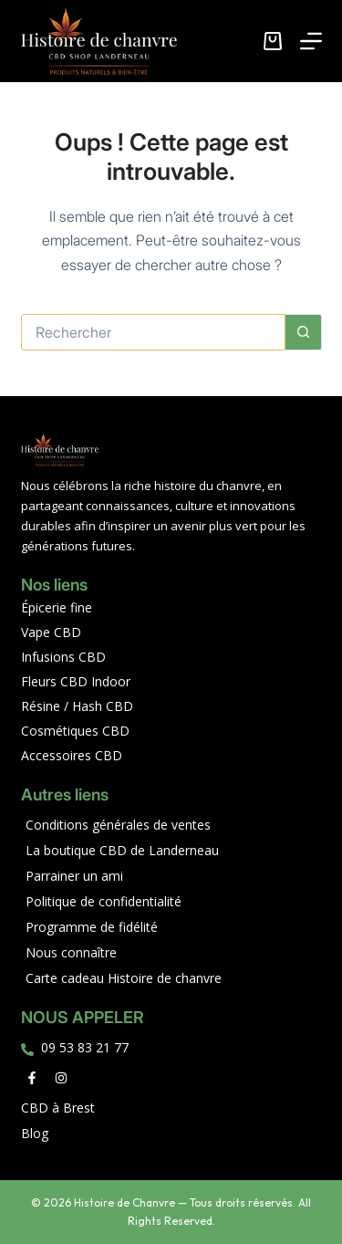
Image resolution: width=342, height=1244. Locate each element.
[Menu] (311, 41)
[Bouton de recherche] (303, 332)
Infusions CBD (63, 656)
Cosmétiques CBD (75, 730)
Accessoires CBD (71, 755)
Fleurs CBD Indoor (75, 681)
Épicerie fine (56, 607)
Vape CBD (51, 632)
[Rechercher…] (153, 332)
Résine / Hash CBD (77, 706)
